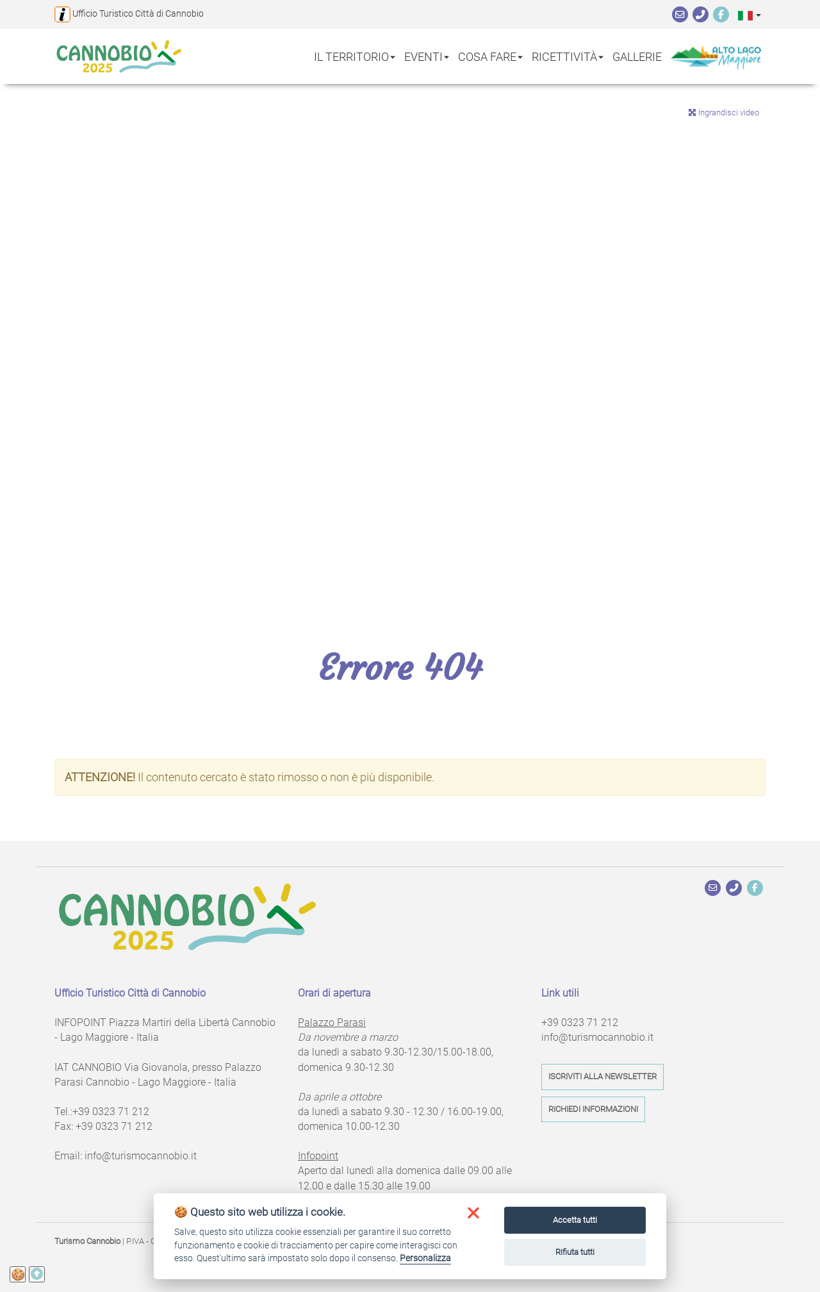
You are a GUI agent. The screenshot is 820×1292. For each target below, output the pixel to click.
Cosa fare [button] (490, 56)
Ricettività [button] (567, 56)
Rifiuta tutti (574, 1252)
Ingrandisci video (723, 112)
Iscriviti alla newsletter (602, 1076)
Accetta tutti (575, 1220)
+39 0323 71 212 (110, 1112)
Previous (19, 343)
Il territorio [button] (354, 56)
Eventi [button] (426, 56)
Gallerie (637, 56)
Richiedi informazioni (593, 1109)
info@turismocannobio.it (141, 1156)
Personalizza (425, 1258)
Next (801, 343)
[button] (750, 15)
